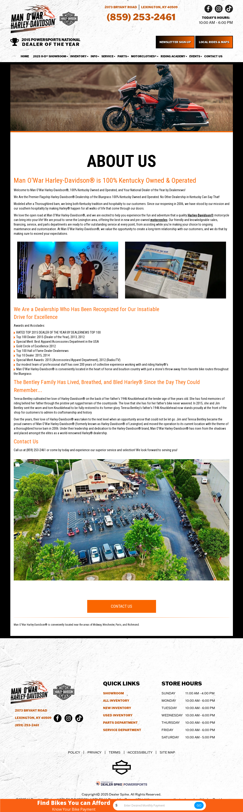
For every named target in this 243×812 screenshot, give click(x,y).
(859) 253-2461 (27, 725)
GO (199, 805)
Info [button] (94, 56)
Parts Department (120, 723)
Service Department (122, 730)
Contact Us (213, 56)
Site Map (167, 752)
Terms (114, 752)
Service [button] (107, 56)
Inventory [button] (78, 56)
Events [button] (194, 56)
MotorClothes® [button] (143, 56)
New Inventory (117, 708)
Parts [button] (122, 56)
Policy (74, 752)
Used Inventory (117, 715)
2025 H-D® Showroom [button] (49, 56)
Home (25, 56)
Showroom (113, 693)
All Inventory (116, 701)
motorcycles (159, 220)
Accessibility (140, 752)
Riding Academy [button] (173, 56)
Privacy (94, 752)
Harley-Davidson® (201, 215)
